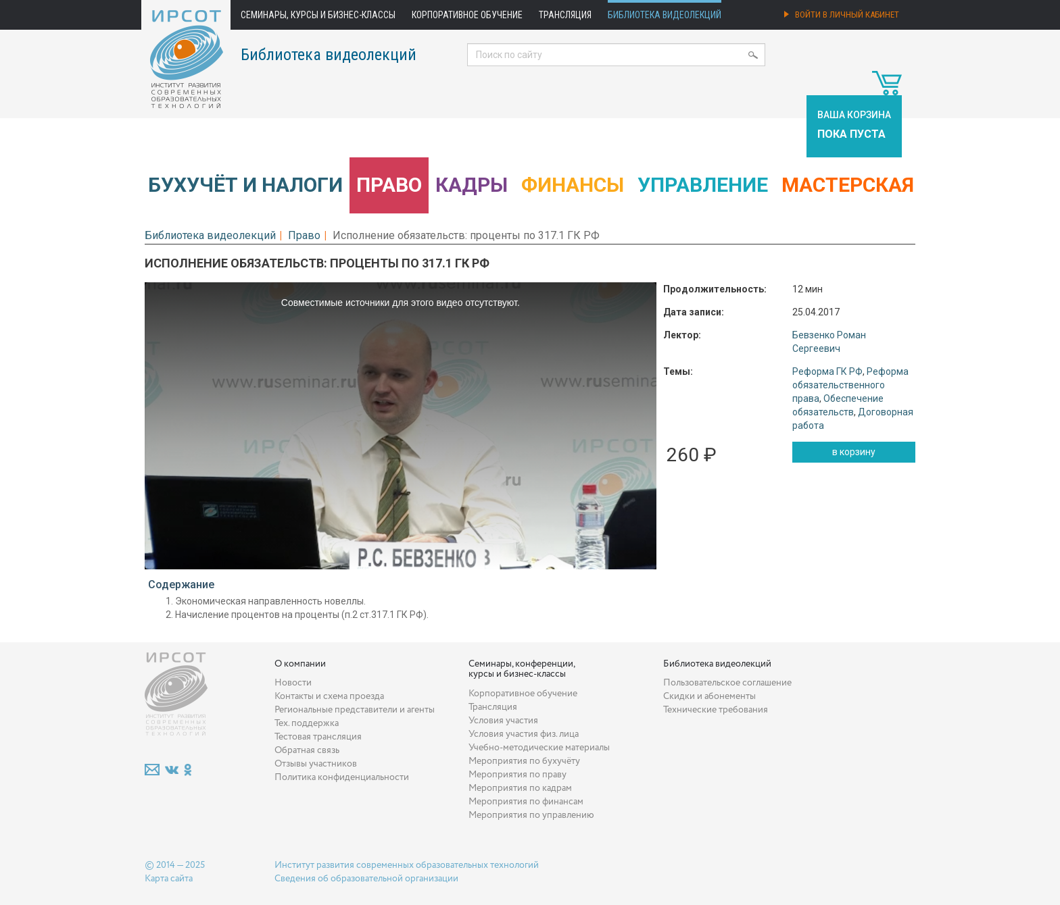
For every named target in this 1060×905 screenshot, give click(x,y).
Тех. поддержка (306, 723)
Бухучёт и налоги (245, 185)
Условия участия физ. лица (523, 734)
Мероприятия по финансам (525, 801)
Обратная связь (306, 750)
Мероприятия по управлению (531, 815)
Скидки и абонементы (709, 696)
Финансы (572, 185)
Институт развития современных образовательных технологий (406, 865)
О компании (300, 664)
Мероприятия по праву (517, 774)
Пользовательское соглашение (727, 683)
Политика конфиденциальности (341, 777)
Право (389, 185)
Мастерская (847, 185)
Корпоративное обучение (467, 14)
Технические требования (715, 710)
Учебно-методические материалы (539, 747)
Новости (293, 683)
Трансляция (565, 14)
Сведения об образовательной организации (366, 878)
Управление (702, 185)
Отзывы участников (315, 764)
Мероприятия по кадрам (520, 788)
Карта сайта (169, 878)
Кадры (471, 185)
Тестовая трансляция (318, 737)
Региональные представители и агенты (354, 710)
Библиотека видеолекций (664, 14)
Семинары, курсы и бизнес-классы (318, 14)
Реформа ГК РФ (827, 371)
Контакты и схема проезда (329, 696)
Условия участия (503, 720)
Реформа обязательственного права (850, 385)
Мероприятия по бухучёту (524, 761)
